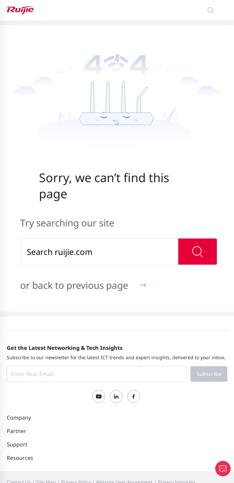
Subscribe (209, 374)
